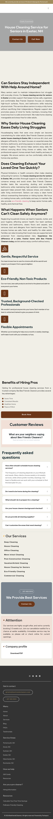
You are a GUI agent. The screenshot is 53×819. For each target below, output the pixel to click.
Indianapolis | (36, 2)
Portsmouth (44, 2)
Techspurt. (45, 815)
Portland (28, 2)
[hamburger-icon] (48, 8)
